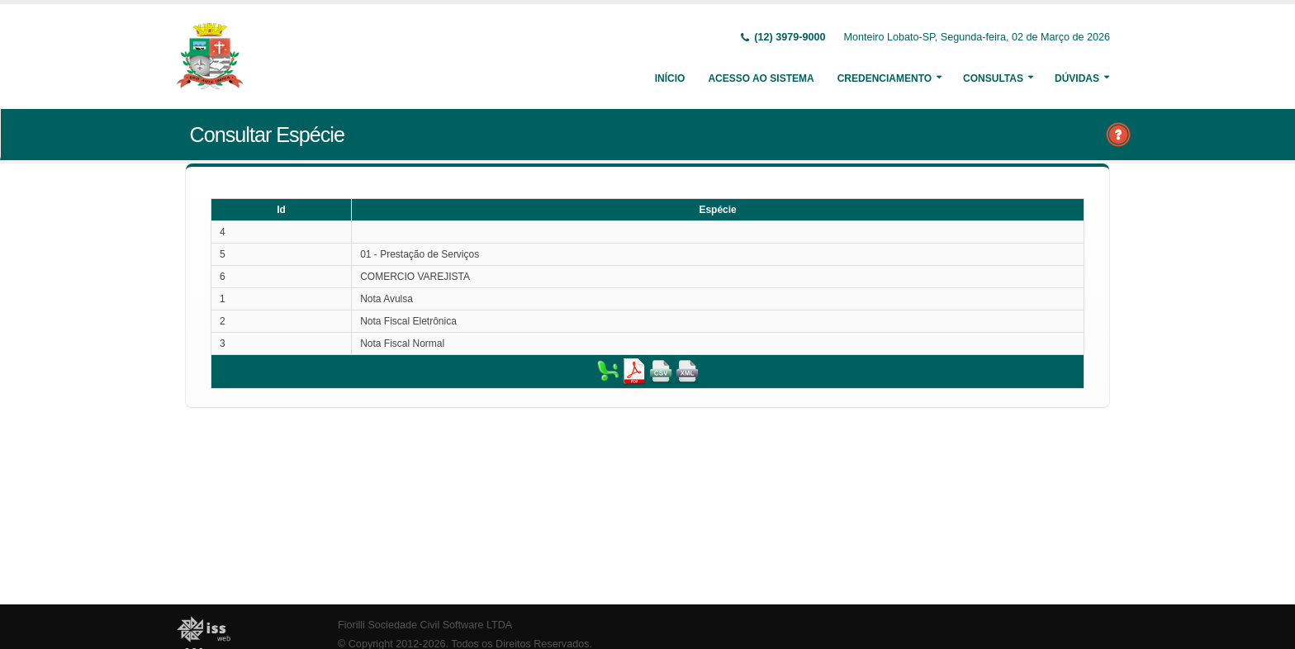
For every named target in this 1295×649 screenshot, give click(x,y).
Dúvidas (1077, 78)
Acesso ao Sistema (761, 78)
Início (670, 78)
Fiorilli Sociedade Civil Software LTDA (425, 625)
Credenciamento (884, 78)
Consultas (993, 78)
